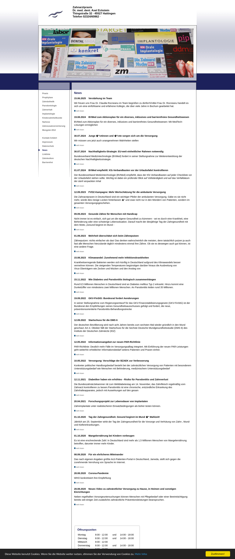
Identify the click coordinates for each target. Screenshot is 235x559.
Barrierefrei (47, 162)
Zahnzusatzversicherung (53, 126)
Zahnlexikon (48, 158)
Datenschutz (48, 146)
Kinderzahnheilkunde (52, 118)
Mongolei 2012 (49, 130)
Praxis (45, 93)
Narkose (46, 122)
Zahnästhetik (48, 101)
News (44, 150)
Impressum (47, 142)
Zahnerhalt (47, 110)
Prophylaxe (47, 97)
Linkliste (46, 154)
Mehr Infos (141, 554)
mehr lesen (79, 111)
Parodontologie (49, 106)
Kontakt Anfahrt (49, 138)
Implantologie (48, 114)
